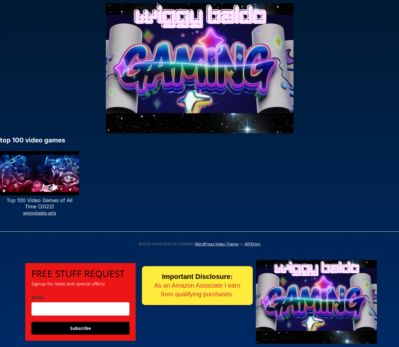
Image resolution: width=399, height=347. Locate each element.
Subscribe (80, 328)
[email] (80, 309)
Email (37, 297)
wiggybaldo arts (39, 212)
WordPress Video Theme (216, 244)
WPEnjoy (253, 244)
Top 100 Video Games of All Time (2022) (40, 203)
